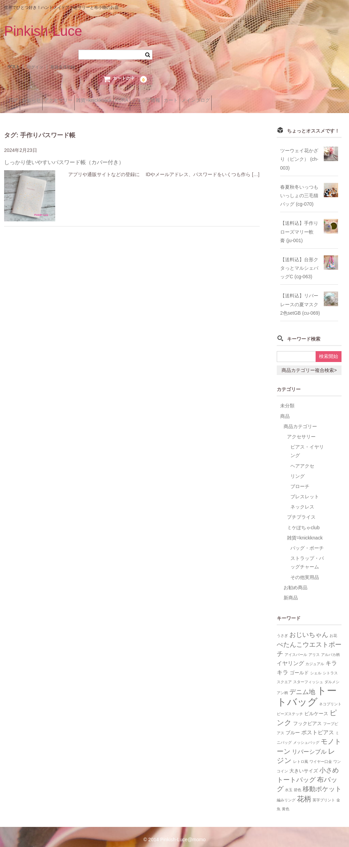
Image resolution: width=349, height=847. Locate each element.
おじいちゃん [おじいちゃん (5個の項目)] (308, 629)
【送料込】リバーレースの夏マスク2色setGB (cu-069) (300, 298)
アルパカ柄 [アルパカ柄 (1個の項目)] (330, 649)
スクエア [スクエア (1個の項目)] (284, 676)
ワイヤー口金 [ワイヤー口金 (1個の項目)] (320, 756)
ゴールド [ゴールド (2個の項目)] (299, 667)
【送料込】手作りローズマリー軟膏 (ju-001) (299, 226)
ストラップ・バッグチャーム (307, 557)
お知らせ (44, 100)
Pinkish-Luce (43, 30)
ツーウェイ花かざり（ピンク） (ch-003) (299, 153)
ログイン (35, 67)
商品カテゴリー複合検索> (309, 364)
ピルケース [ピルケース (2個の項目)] (316, 707)
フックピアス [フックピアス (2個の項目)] (307, 718)
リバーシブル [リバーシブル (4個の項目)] (309, 745)
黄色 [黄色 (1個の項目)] (285, 803)
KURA (166, 100)
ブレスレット (304, 491)
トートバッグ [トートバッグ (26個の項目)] (307, 690)
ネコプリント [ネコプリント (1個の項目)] (330, 698)
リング (297, 470)
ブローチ (299, 480)
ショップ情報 (201, 100)
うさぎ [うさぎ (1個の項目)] (282, 630)
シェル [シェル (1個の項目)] (315, 667)
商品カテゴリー (300, 420)
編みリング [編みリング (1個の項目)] (286, 794)
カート (237, 100)
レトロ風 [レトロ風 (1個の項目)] (300, 756)
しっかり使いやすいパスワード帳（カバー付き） (64, 157)
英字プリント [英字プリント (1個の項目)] (324, 794)
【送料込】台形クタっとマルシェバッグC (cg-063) (299, 262)
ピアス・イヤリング (307, 446)
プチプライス (301, 511)
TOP (16, 100)
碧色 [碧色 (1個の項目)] (297, 784)
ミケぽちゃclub (303, 521)
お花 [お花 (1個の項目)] (333, 630)
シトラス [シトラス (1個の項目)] (330, 667)
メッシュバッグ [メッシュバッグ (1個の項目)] (306, 737)
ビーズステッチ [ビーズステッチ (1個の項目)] (290, 708)
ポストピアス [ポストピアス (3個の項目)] (317, 727)
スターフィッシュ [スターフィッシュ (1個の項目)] (308, 676)
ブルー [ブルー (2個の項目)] (293, 727)
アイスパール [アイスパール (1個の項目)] (296, 649)
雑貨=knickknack (128, 100)
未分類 (287, 400)
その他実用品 (304, 571)
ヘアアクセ (302, 460)
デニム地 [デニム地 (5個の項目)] (302, 686)
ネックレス (302, 501)
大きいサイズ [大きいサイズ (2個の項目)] (303, 765)
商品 (285, 410)
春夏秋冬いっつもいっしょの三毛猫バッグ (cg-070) (299, 189)
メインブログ (272, 100)
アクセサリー (82, 100)
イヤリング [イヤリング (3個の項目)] (290, 657)
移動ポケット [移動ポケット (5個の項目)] (322, 783)
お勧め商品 (295, 581)
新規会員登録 (62, 67)
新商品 (291, 592)
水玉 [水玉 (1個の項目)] (288, 784)
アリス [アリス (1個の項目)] (314, 649)
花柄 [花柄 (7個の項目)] (304, 793)
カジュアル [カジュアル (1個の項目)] (314, 658)
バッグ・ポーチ (307, 542)
